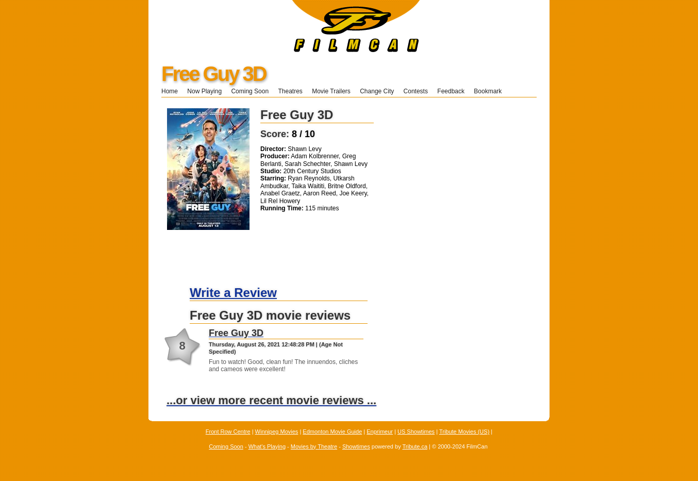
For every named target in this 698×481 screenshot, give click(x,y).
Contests (416, 91)
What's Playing (267, 446)
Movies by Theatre (314, 446)
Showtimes (356, 446)
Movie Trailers (331, 91)
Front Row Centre (228, 431)
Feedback (450, 91)
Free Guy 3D (213, 73)
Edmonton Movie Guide (332, 431)
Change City (377, 91)
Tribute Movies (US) (464, 431)
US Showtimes (416, 431)
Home (169, 91)
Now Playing (204, 91)
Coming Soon (250, 91)
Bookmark (491, 91)
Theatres (290, 91)
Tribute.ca (415, 446)
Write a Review (233, 293)
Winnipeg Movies (276, 431)
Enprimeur (380, 431)
